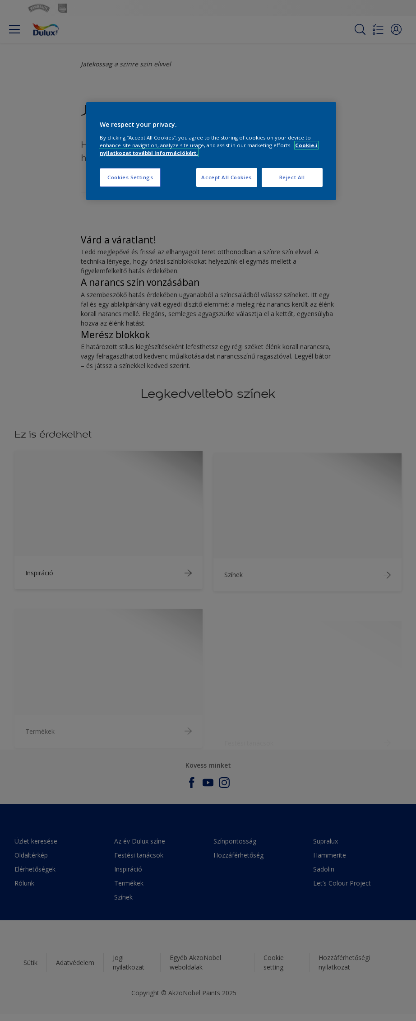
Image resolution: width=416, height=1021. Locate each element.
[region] (211, 151)
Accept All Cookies (226, 177)
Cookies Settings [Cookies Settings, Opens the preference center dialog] (130, 177)
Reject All (292, 177)
